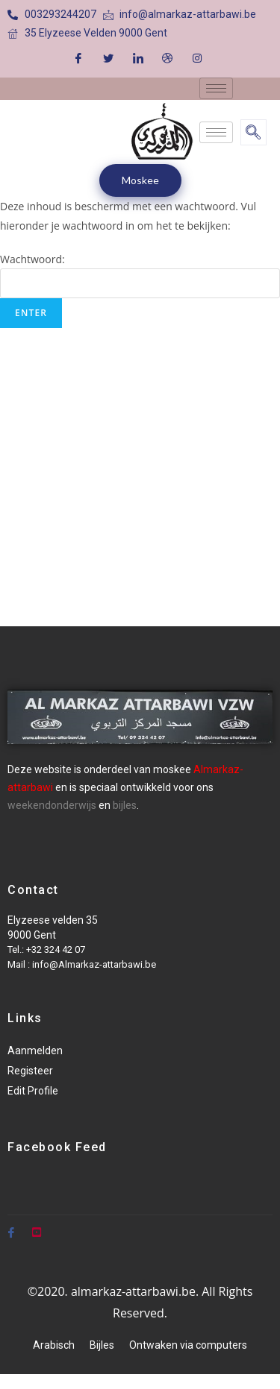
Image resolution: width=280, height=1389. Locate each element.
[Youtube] (36, 1226)
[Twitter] (108, 57)
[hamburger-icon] (216, 88)
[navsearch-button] (253, 132)
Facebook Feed (57, 1147)
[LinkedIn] (138, 57)
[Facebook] (78, 57)
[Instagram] (197, 57)
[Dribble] (167, 57)
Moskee (140, 180)
